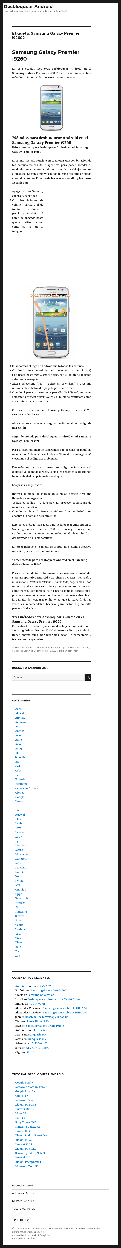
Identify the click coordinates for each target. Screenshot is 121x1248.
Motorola (21, 858)
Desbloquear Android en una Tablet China (53, 999)
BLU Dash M (39, 1043)
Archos (19, 730)
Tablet (19, 924)
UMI (18, 933)
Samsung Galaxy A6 (27, 1126)
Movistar (21, 867)
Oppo (18, 894)
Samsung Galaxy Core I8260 (48, 990)
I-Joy (18, 819)
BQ (17, 761)
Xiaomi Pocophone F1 (29, 1161)
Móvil (19, 863)
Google (19, 797)
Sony (18, 920)
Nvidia (19, 880)
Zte (17, 951)
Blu (17, 752)
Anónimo (21, 986)
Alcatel (19, 713)
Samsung (60, 647)
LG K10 (30, 1052)
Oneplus (20, 889)
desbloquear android (78, 647)
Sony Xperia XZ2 (25, 1122)
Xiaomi (19, 942)
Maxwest (21, 845)
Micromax (22, 854)
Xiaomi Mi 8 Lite (25, 1148)
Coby (18, 770)
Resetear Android (23, 1201)
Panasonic (22, 898)
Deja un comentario (69, 651)
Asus (18, 735)
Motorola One (24, 1100)
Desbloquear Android (28, 6)
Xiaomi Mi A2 (23, 1139)
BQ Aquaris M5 (36, 1034)
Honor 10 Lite (23, 1131)
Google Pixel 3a (25, 1091)
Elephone (21, 783)
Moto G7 (20, 1113)
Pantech (20, 902)
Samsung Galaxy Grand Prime (45, 1025)
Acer (18, 708)
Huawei (20, 814)
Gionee (19, 792)
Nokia (19, 872)
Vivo (18, 938)
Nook (18, 876)
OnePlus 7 (21, 1095)
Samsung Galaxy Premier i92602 (40, 651)
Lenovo (20, 832)
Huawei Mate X (24, 1109)
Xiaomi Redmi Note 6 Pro (31, 1135)
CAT (17, 766)
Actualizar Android (24, 1193)
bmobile (20, 757)
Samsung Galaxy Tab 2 (42, 994)
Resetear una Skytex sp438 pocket (46, 1016)
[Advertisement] (60, 18)
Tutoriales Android (24, 1208)
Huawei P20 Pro (25, 1144)
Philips (20, 907)
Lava (18, 827)
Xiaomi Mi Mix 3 (25, 1104)
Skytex (19, 916)
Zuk (17, 955)
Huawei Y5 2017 (41, 986)
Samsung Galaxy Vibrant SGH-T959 (65, 1008)
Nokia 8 (20, 1117)
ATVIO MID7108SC (37, 1047)
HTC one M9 (39, 1030)
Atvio (18, 739)
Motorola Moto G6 (26, 1166)
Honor (19, 801)
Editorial (20, 779)
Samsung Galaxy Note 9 (30, 1153)
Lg (16, 841)
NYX (18, 885)
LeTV (18, 836)
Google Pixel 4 (24, 1082)
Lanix (19, 823)
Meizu (19, 849)
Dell (17, 775)
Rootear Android (22, 1185)
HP (17, 805)
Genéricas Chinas (26, 788)
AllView (20, 717)
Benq (18, 748)
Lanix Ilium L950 (38, 1021)
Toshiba (20, 929)
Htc (17, 810)
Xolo (18, 946)
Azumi (19, 744)
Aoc (17, 726)
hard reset (17, 651)
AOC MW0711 (37, 1003)
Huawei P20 (22, 1157)
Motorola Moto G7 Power (31, 1087)
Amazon (20, 722)
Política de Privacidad (23, 1238)
